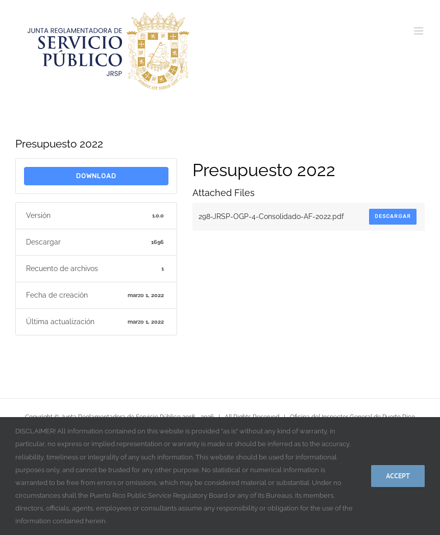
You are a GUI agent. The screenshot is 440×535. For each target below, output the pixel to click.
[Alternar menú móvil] (419, 31)
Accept (398, 475)
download (96, 176)
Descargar (393, 216)
